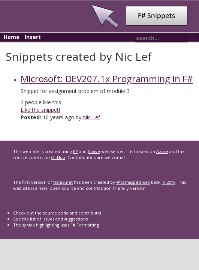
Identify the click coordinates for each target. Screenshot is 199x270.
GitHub (58, 157)
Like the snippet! (40, 109)
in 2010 (168, 182)
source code (56, 213)
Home (11, 36)
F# (75, 151)
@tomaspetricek (133, 182)
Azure (162, 151)
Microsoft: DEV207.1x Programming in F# (107, 78)
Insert (33, 36)
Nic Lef (91, 117)
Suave (94, 151)
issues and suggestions (65, 219)
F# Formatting (84, 225)
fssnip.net (63, 182)
